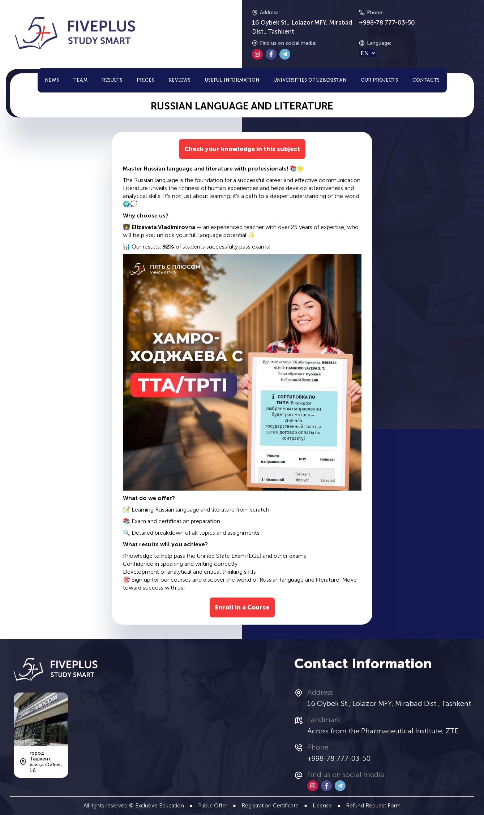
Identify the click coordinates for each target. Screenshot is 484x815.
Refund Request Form (373, 805)
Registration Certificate (270, 805)
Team (80, 80)
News (52, 80)
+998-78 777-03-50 (387, 22)
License (322, 805)
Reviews (179, 80)
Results (112, 80)
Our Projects (379, 80)
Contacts (426, 80)
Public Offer (212, 805)
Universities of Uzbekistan (310, 80)
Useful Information (232, 80)
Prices (145, 80)
